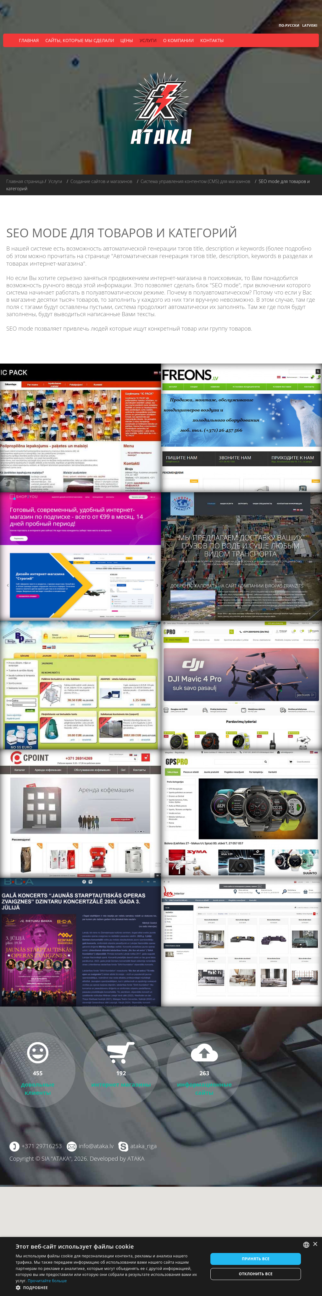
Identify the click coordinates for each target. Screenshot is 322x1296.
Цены (126, 40)
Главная (29, 40)
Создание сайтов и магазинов (101, 181)
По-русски (289, 25)
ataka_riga (142, 1145)
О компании (178, 40)
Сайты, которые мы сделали (79, 40)
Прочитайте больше (47, 1280)
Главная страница (24, 181)
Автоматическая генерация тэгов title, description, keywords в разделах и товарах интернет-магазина (155, 259)
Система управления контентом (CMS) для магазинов (195, 181)
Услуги (148, 40)
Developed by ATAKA (116, 1157)
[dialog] (161, 1266)
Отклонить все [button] (255, 1274)
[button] (109, 1287)
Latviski (309, 25)
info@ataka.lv (95, 1145)
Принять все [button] (255, 1258)
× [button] (315, 1244)
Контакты (212, 40)
